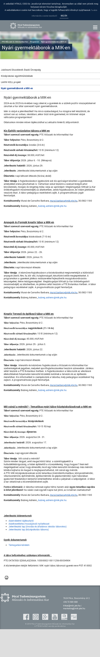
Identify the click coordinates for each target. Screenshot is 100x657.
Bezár (64, 15)
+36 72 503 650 (70, 601)
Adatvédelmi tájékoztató (21, 520)
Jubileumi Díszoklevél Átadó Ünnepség (21, 69)
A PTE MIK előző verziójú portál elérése (50, 626)
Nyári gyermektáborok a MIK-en (17, 88)
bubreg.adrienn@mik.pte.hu (52, 205)
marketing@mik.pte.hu (74, 608)
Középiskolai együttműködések (17, 75)
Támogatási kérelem (19, 544)
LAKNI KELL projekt (11, 82)
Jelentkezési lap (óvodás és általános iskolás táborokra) (38, 526)
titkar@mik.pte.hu (71, 605)
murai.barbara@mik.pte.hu (63, 200)
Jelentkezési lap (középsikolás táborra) (29, 529)
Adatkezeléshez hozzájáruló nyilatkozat (29, 523)
